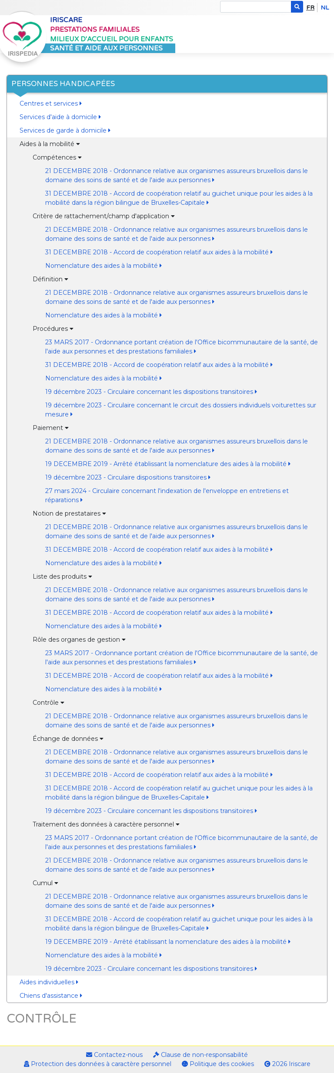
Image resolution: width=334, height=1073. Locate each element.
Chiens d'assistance (51, 996)
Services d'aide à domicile (60, 117)
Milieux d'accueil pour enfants (111, 39)
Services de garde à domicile (65, 130)
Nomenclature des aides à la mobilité (103, 266)
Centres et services (51, 103)
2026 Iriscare (287, 1064)
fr (310, 7)
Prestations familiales (95, 29)
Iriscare (66, 20)
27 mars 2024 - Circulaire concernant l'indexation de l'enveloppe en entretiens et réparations (167, 495)
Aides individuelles (49, 982)
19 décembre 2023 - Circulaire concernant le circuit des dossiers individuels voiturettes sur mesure (180, 409)
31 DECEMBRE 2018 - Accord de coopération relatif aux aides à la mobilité (159, 252)
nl (325, 7)
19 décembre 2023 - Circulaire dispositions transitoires (127, 477)
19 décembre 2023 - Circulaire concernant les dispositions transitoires (151, 392)
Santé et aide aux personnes (106, 48)
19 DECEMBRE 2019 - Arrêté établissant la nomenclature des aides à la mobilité (168, 464)
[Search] (255, 7)
